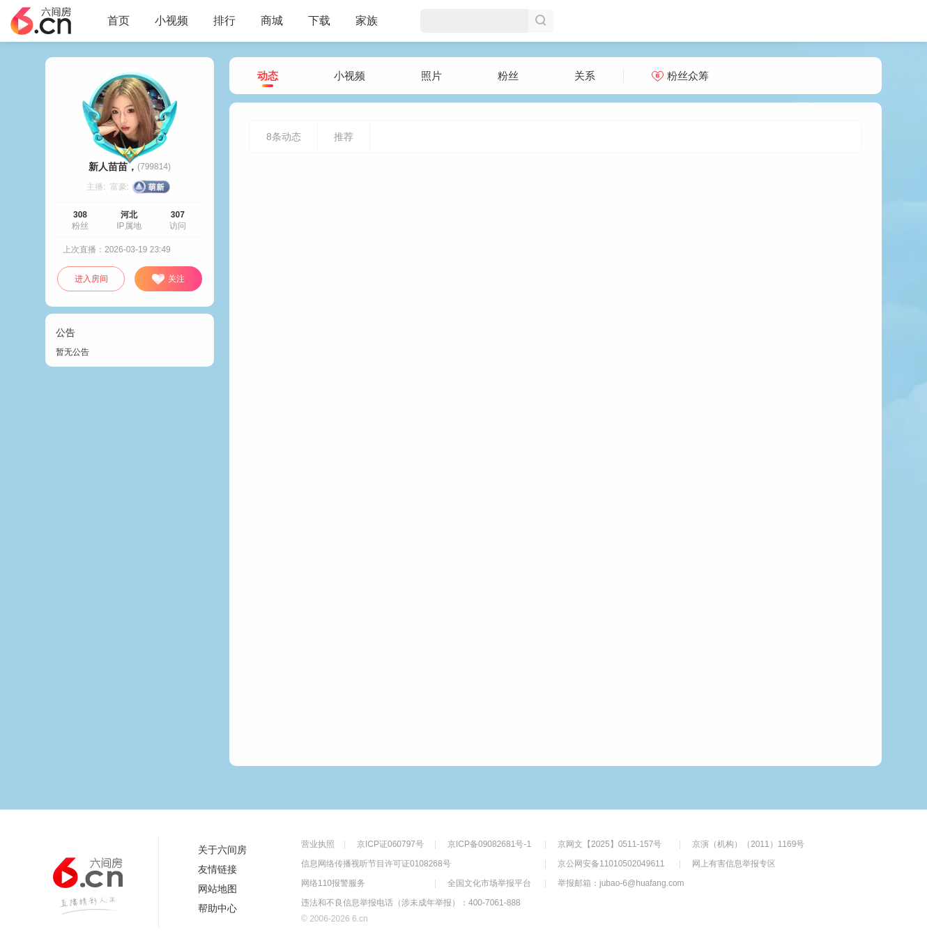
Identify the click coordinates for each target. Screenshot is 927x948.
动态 (267, 76)
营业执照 (318, 844)
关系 (584, 76)
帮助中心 (217, 908)
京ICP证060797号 (390, 844)
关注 (168, 279)
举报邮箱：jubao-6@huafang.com (621, 883)
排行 (224, 20)
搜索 (541, 21)
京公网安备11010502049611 (611, 864)
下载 (319, 20)
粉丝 (508, 76)
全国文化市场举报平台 (489, 883)
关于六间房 (222, 849)
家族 (366, 26)
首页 (118, 26)
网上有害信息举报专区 (734, 864)
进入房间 (91, 279)
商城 (272, 26)
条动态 (283, 136)
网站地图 (217, 888)
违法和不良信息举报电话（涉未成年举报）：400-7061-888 (411, 903)
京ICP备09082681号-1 (489, 844)
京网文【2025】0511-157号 (609, 844)
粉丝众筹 (680, 76)
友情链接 (217, 869)
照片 (431, 76)
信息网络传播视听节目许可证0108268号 (376, 864)
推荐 (343, 136)
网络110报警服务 (333, 883)
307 (178, 215)
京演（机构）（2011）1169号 (748, 844)
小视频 (171, 26)
